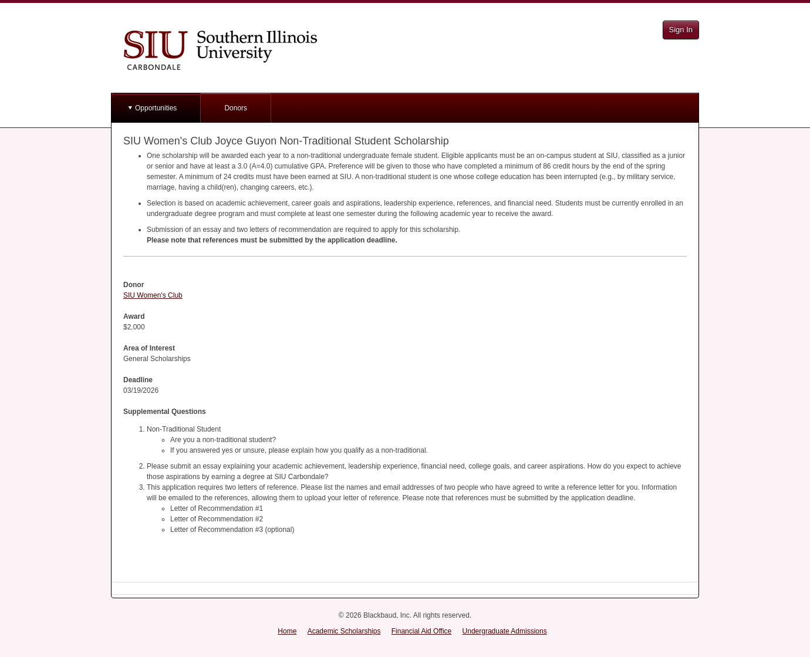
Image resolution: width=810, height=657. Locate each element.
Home (287, 631)
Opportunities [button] (156, 108)
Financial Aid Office (422, 631)
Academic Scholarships (344, 631)
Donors (235, 108)
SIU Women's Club (153, 295)
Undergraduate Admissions (505, 631)
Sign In (681, 29)
